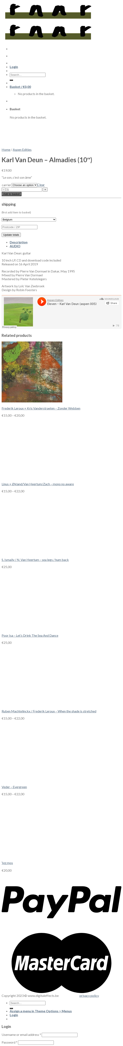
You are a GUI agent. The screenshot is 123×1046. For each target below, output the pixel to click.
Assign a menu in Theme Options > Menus (41, 1011)
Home (6, 149)
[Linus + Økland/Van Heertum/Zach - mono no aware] (32, 477)
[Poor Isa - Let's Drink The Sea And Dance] (32, 628)
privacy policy (89, 995)
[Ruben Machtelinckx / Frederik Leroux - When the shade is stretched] (32, 704)
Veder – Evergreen (14, 787)
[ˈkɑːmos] (32, 855)
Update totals (11, 234)
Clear (41, 185)
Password (9, 1042)
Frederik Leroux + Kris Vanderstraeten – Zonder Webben (41, 408)
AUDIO (15, 246)
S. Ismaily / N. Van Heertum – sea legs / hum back (35, 560)
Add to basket (11, 194)
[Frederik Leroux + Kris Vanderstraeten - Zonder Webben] (32, 401)
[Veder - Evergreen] (32, 780)
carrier (6, 185)
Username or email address (21, 1034)
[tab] (65, 242)
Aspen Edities (22, 149)
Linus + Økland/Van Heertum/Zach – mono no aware (38, 484)
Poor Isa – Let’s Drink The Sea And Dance (30, 635)
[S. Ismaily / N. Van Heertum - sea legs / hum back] (32, 552)
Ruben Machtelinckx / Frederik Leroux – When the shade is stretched (49, 711)
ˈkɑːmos (7, 863)
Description (19, 242)
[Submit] (11, 1008)
